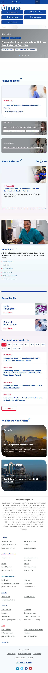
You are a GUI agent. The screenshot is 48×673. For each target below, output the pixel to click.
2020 (37, 344)
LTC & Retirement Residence (10, 583)
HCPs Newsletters (7, 633)
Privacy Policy (11, 653)
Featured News (11, 80)
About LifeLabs (8, 272)
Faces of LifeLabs (29, 596)
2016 (14, 348)
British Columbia (12, 464)
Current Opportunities (8, 600)
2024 (15, 344)
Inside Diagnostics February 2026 (18, 445)
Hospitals (27, 580)
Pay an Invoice (16, 2)
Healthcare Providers (8, 554)
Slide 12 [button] (36, 208)
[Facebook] (26, 668)
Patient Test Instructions (9, 545)
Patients (4, 537)
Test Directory (5, 558)
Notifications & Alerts (30, 636)
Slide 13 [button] (39, 208)
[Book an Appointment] (12, 12)
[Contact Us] (12, 22)
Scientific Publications (8, 636)
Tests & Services (6, 541)
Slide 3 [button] (25, 55)
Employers (4, 580)
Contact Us (5, 642)
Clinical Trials (28, 583)
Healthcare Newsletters (15, 420)
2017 (9, 348)
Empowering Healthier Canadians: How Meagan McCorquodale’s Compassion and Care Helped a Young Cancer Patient (22, 373)
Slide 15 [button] (45, 208)
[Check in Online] (35, 12)
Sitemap (30, 657)
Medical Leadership (9, 279)
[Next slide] (46, 56)
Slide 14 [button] (42, 208)
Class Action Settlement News (33, 629)
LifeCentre (20, 662)
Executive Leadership (10, 275)
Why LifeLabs (5, 596)
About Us (4, 606)
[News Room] (24, 232)
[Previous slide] (42, 56)
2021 (32, 344)
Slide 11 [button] (33, 208)
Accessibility (37, 653)
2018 (3, 348)
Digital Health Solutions (8, 587)
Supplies (26, 563)
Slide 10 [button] (30, 208)
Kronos (29, 662)
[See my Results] (12, 17)
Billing (26, 545)
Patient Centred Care (8, 548)
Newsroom (27, 633)
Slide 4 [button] (28, 55)
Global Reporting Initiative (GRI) (11, 620)
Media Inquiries (8, 268)
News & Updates (6, 567)
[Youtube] (30, 668)
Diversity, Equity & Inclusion (32, 616)
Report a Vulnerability (24, 653)
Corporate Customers (8, 576)
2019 (42, 344)
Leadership (27, 610)
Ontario (7, 430)
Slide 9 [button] (27, 208)
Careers (4, 592)
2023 (21, 344)
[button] (1, 1)
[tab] (3, 208)
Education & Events (30, 567)
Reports (3, 563)
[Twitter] (21, 668)
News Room (8, 250)
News (3, 27)
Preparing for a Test (30, 541)
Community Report (30, 613)
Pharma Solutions (29, 587)
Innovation (4, 613)
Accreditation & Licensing (32, 620)
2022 (26, 344)
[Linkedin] (17, 668)
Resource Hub (28, 570)
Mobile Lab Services (30, 548)
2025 (9, 344)
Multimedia (6, 265)
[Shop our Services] (35, 17)
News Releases (11, 161)
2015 (19, 348)
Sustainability (5, 616)
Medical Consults (6, 570)
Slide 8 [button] (24, 208)
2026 (4, 344)
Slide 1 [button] (19, 55)
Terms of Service (20, 657)
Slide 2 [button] (22, 55)
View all (8, 408)
